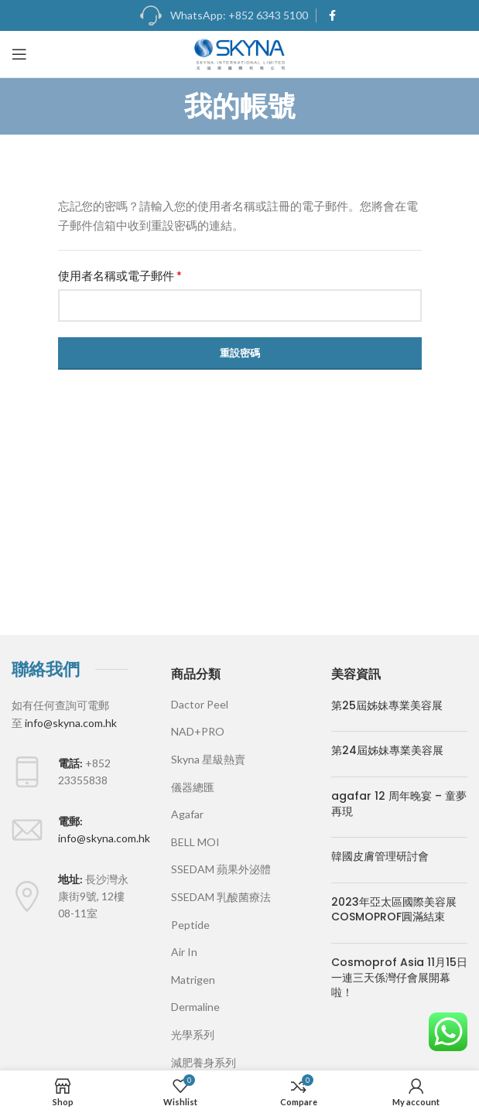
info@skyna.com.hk (71, 722)
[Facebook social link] (332, 15)
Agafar (187, 814)
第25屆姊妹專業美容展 (387, 705)
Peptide (190, 924)
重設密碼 (240, 353)
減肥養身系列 (203, 1062)
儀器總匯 (192, 787)
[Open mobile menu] (19, 54)
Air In (184, 951)
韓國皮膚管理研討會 (380, 856)
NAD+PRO (197, 731)
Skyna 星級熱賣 (208, 759)
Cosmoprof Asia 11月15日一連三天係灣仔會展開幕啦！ (399, 977)
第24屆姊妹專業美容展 (387, 750)
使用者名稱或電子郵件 (120, 275)
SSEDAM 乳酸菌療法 (221, 896)
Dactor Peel (199, 704)
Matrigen (193, 979)
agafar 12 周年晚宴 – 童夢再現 (399, 803)
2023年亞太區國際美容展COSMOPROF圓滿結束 (394, 909)
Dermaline (195, 1006)
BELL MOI (195, 841)
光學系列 (192, 1034)
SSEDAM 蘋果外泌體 (221, 869)
